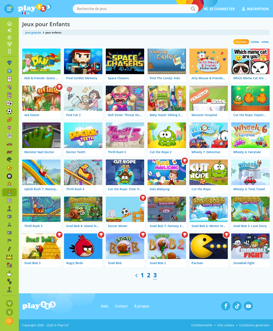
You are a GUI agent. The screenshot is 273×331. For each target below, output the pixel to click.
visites (255, 42)
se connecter (219, 9)
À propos (141, 306)
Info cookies (225, 325)
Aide (104, 306)
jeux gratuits (33, 32)
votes (265, 42)
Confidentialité (201, 325)
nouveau (241, 42)
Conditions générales (254, 325)
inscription (255, 9)
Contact (121, 306)
